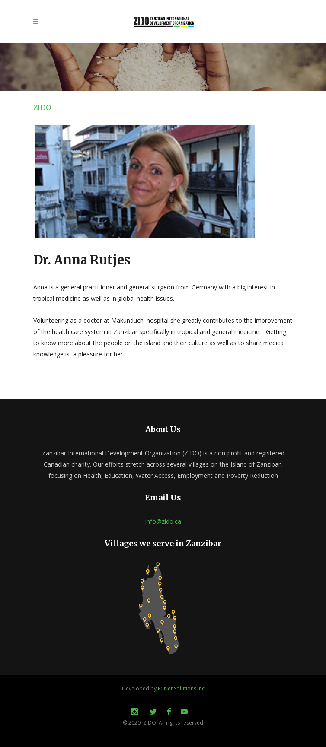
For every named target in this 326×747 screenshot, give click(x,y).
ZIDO (42, 107)
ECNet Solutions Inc (181, 688)
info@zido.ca (163, 521)
